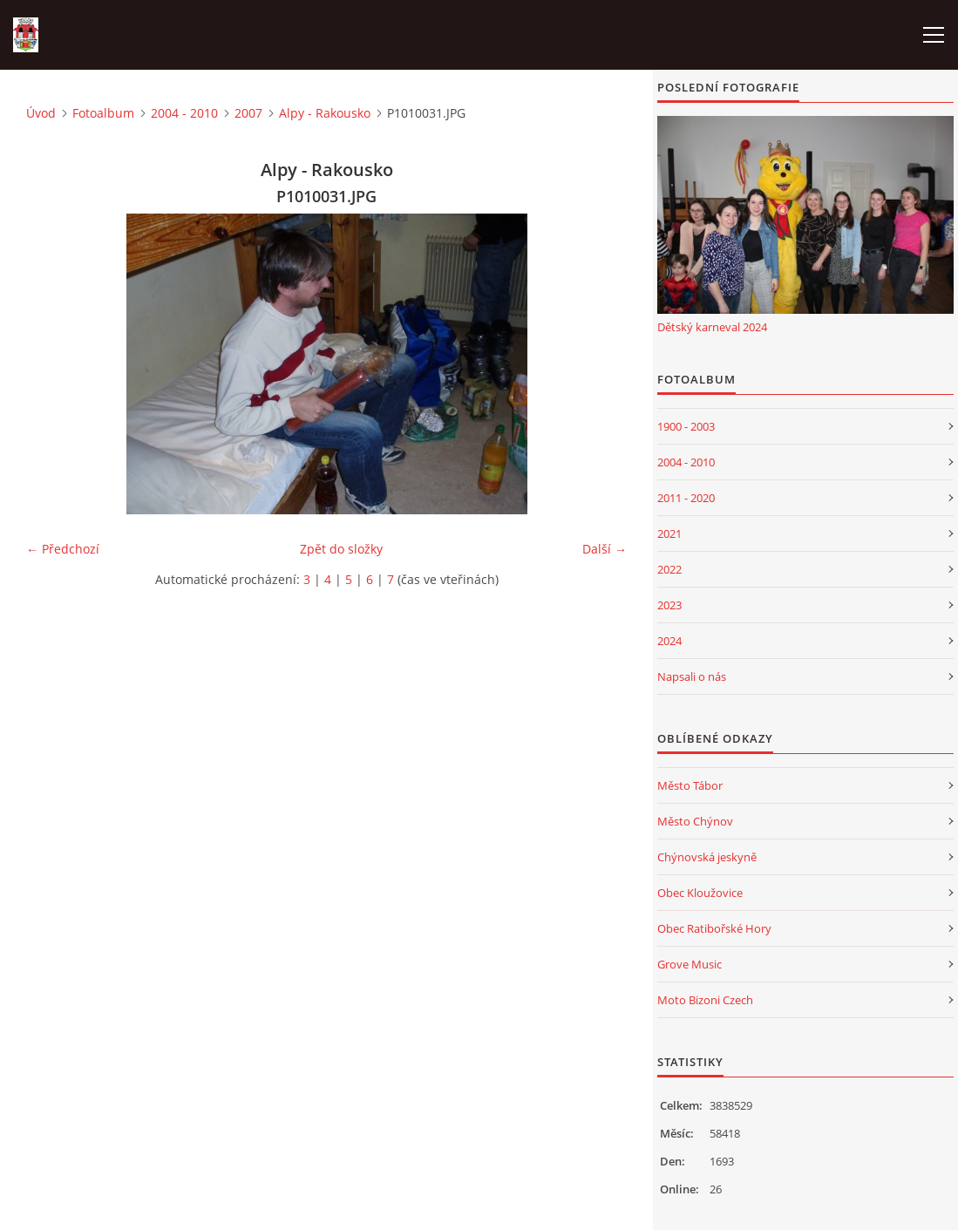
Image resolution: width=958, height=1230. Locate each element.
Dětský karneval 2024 (712, 327)
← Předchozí (62, 548)
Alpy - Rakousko (324, 113)
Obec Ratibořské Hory (714, 928)
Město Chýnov (695, 821)
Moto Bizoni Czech (705, 1000)
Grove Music (689, 964)
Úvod (41, 113)
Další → (604, 548)
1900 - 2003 (686, 426)
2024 (669, 641)
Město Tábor (690, 785)
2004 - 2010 (184, 113)
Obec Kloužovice (700, 892)
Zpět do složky (341, 548)
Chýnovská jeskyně (707, 857)
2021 (669, 533)
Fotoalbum (103, 113)
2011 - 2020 (686, 498)
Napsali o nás (691, 676)
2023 (669, 605)
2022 (669, 569)
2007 (248, 113)
